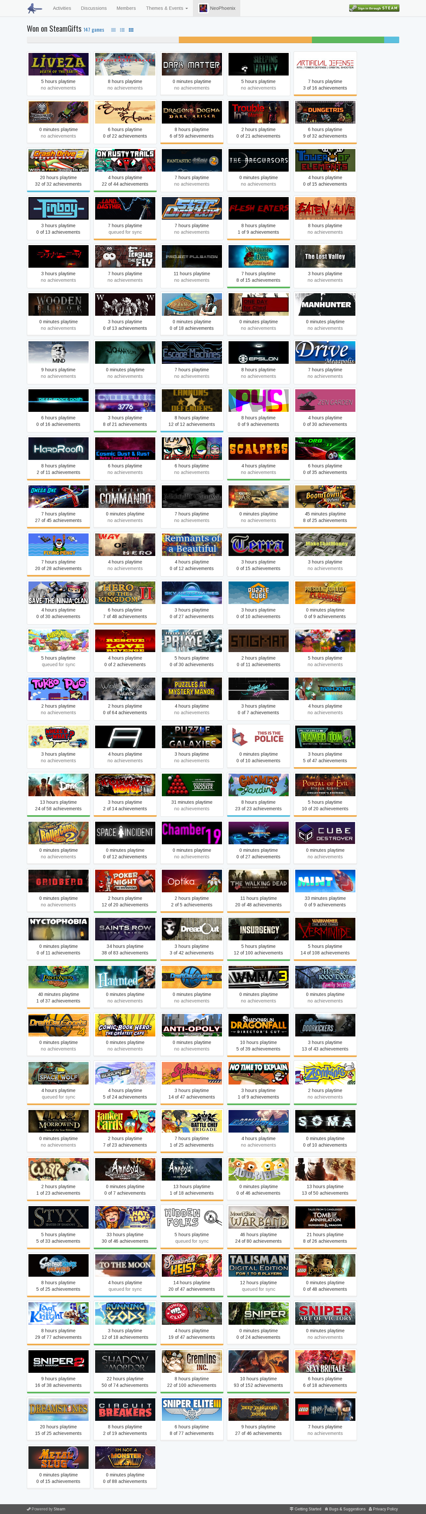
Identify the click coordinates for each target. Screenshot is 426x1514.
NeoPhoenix (216, 8)
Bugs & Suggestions (347, 1509)
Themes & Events (167, 8)
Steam (59, 1509)
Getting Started (308, 1509)
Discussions (94, 8)
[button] (203, 8)
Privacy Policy (385, 1509)
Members (126, 8)
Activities (62, 8)
